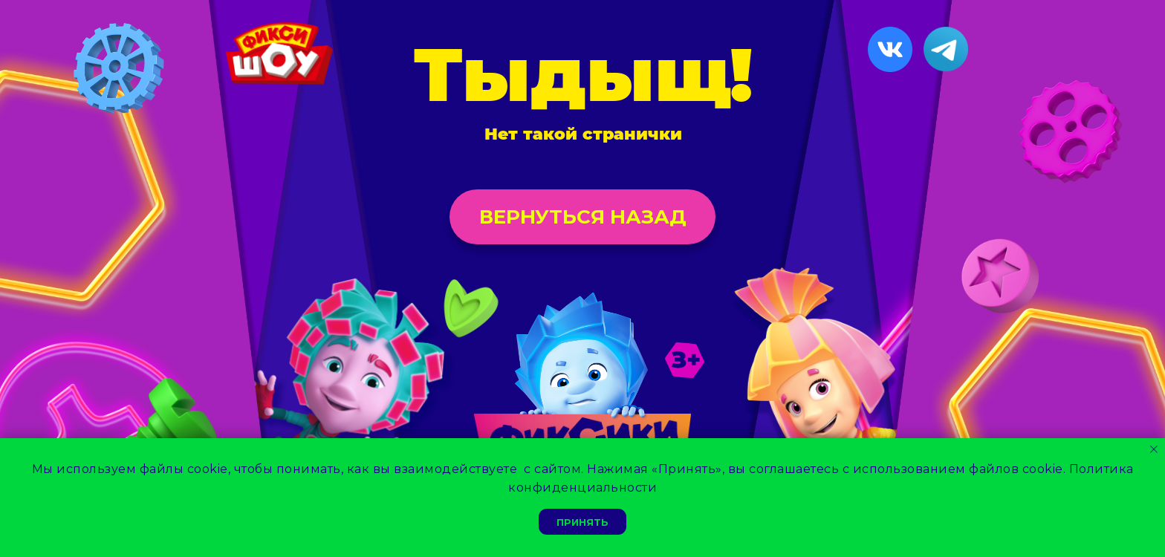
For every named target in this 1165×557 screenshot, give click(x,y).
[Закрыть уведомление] (1153, 449)
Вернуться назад (583, 217)
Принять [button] (582, 522)
